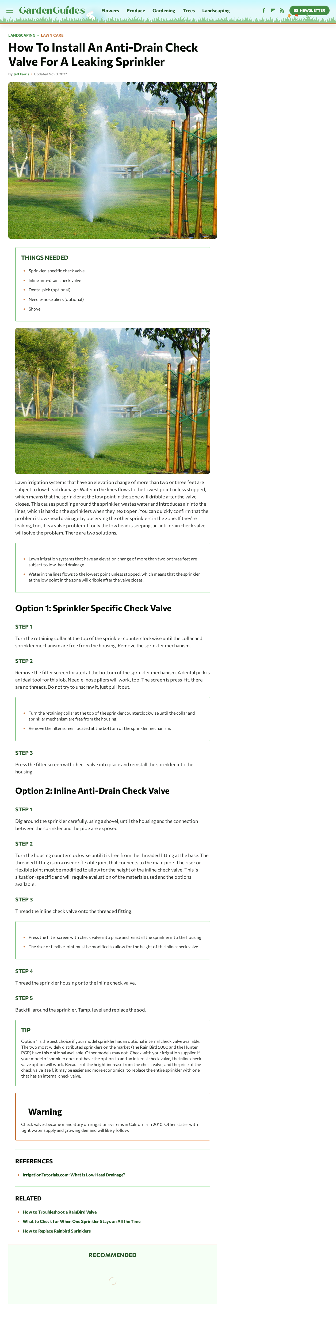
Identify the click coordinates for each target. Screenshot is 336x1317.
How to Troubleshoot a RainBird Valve (60, 1211)
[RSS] (282, 10)
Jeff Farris (21, 74)
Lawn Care (52, 35)
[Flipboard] (273, 10)
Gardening (163, 10)
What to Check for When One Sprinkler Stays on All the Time (81, 1221)
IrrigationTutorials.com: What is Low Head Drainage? (74, 1174)
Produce (136, 10)
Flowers (110, 10)
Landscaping (216, 10)
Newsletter (310, 10)
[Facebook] (264, 10)
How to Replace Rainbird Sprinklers (57, 1230)
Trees (189, 10)
